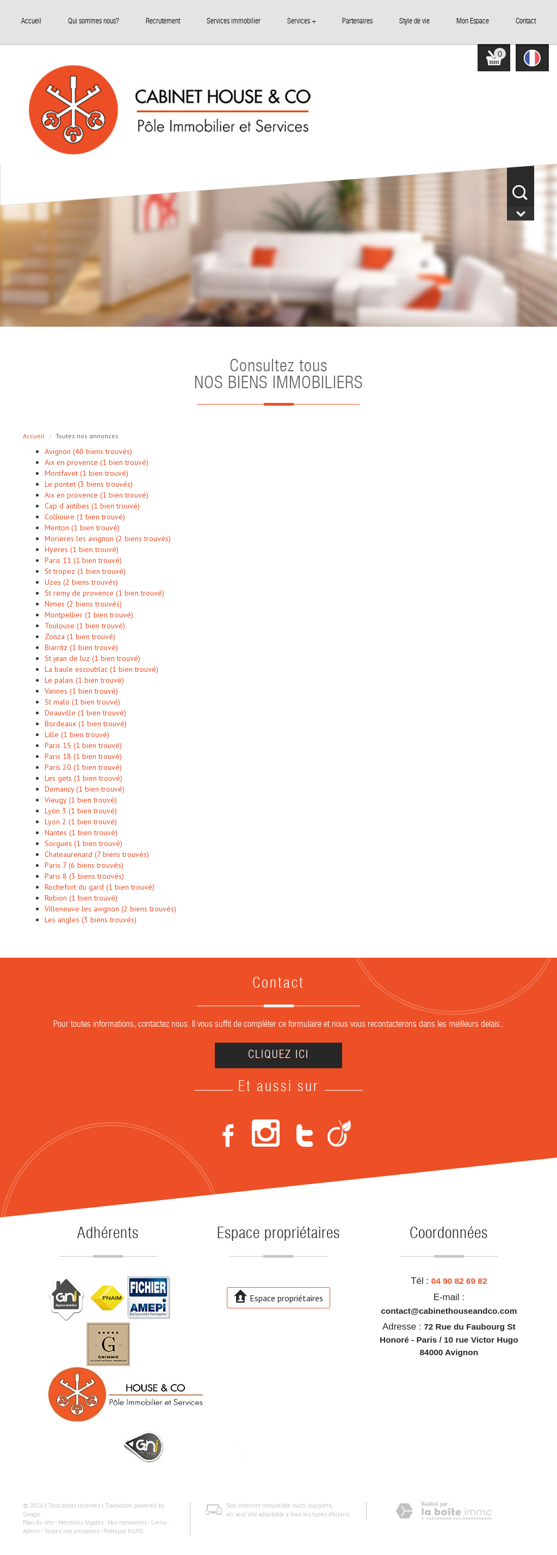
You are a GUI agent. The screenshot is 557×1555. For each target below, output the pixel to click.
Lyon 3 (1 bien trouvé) (81, 811)
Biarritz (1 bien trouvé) (81, 647)
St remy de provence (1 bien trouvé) (104, 593)
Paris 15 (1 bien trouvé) (83, 745)
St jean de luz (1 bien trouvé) (92, 658)
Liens (158, 1522)
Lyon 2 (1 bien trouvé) (81, 822)
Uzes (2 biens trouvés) (81, 582)
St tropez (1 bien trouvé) (85, 571)
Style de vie (414, 22)
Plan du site (38, 1522)
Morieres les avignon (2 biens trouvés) (108, 538)
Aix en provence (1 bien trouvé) (96, 462)
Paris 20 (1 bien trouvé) (83, 767)
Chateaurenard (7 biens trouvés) (97, 854)
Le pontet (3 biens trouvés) (89, 484)
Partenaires (357, 22)
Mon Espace (472, 22)
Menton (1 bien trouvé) (82, 527)
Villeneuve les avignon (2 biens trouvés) (110, 909)
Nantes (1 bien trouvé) (81, 832)
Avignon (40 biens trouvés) (88, 451)
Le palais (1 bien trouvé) (84, 680)
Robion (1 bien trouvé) (81, 898)
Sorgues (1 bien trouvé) (83, 843)
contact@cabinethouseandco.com (449, 1310)
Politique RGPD (123, 1531)
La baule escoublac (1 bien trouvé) (101, 669)
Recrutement (163, 22)
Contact (526, 22)
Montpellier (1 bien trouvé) (89, 615)
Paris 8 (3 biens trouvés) (84, 876)
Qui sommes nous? (93, 22)
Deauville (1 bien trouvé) (85, 713)
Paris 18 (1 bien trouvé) (83, 756)
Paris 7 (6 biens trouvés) (84, 865)
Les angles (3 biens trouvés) (91, 920)
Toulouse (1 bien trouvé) (85, 625)
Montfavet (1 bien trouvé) (86, 473)
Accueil (31, 22)
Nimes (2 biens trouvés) (83, 604)
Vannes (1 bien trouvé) (81, 691)
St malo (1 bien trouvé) (82, 702)
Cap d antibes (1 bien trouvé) (92, 506)
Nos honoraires (127, 1522)
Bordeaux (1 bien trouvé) (86, 723)
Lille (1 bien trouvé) (77, 734)
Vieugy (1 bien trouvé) (81, 800)
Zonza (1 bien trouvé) (80, 636)
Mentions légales (80, 1522)
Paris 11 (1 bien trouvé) (83, 560)
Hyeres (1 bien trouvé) (82, 549)
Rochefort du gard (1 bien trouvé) (99, 887)
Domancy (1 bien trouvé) (85, 789)
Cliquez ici (278, 1055)
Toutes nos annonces (71, 1531)
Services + (301, 22)
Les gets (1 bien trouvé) (83, 778)
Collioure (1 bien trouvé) (85, 517)
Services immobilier (234, 22)
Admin (31, 1531)
